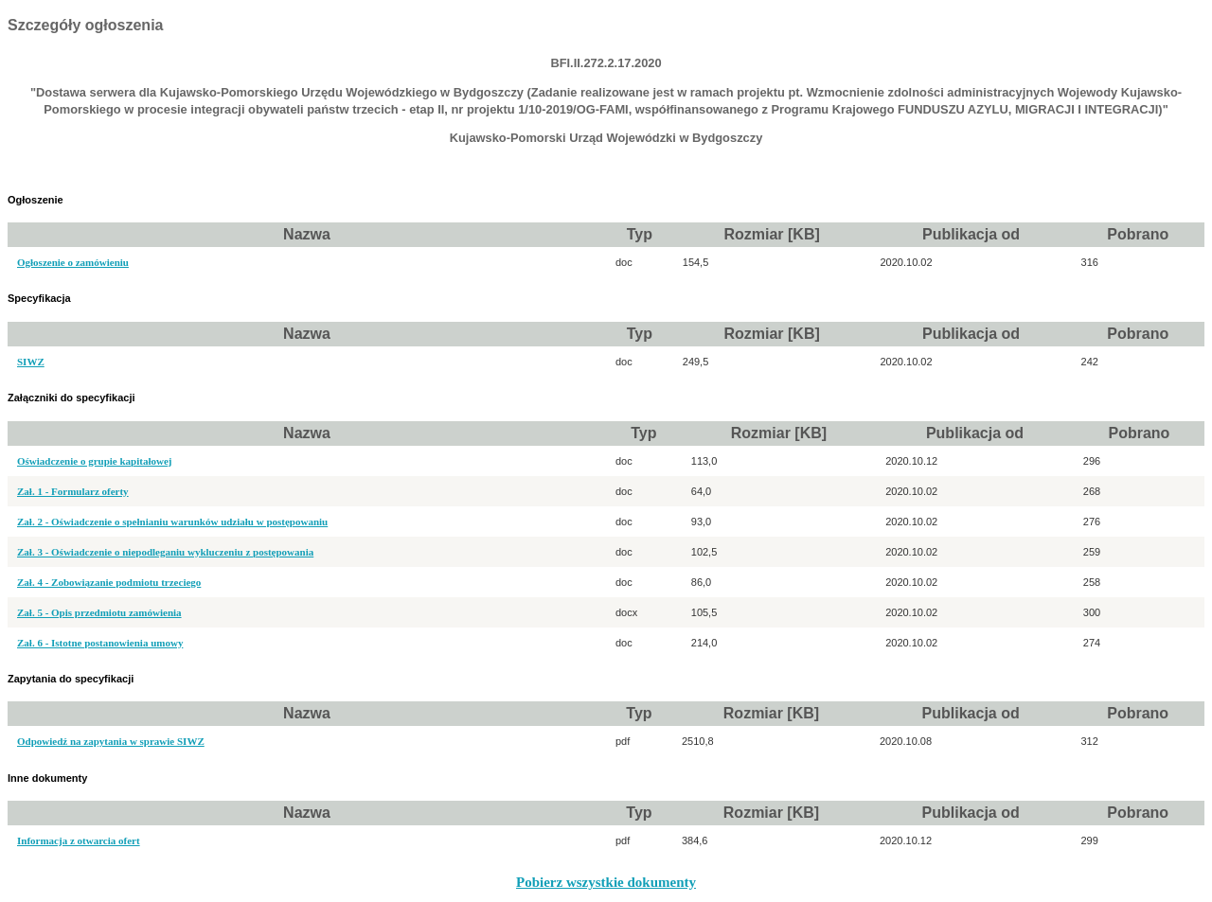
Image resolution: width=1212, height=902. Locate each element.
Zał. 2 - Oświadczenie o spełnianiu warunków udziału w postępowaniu (172, 521)
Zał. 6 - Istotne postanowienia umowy (100, 642)
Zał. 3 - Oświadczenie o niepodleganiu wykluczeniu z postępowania (165, 551)
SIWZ (31, 361)
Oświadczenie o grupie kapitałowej (94, 461)
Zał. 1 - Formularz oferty (73, 491)
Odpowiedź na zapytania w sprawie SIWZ (111, 741)
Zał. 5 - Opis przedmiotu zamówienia (99, 612)
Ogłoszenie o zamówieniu (73, 262)
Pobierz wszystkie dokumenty (606, 882)
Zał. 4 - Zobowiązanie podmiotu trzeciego (109, 582)
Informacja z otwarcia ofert (78, 840)
